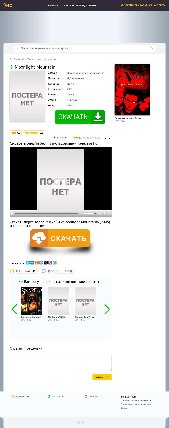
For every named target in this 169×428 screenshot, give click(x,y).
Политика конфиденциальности (136, 400)
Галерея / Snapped (31, 317)
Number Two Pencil (84, 317)
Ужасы (70, 105)
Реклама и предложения (80, 5)
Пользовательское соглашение (136, 404)
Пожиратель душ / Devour (128, 118)
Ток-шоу (93, 396)
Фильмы (53, 5)
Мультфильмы (22, 396)
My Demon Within (57, 317)
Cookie (124, 408)
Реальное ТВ (58, 396)
